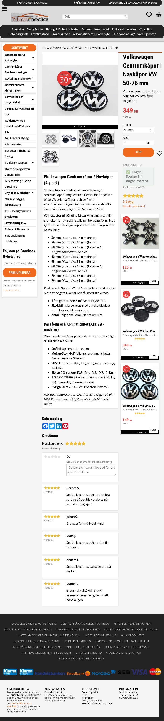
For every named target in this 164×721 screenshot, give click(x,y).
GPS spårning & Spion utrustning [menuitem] (18, 183)
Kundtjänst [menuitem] (101, 29)
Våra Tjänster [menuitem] (146, 33)
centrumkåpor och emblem (19, 705)
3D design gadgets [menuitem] (16, 162)
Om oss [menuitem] (86, 29)
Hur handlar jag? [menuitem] (123, 33)
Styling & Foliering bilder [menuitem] (62, 29)
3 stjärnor (52, 456)
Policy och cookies (92, 700)
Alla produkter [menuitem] (13, 144)
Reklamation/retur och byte (97, 703)
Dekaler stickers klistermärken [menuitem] (14, 87)
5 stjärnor (59, 456)
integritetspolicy (11, 290)
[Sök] (125, 16)
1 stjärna (45, 456)
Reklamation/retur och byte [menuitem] (91, 33)
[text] (142, 111)
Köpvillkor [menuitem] (145, 29)
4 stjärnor (55, 456)
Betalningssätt (90, 692)
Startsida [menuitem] (18, 29)
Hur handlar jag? (128, 695)
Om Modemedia (128, 692)
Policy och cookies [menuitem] (124, 29)
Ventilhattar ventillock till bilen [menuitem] (19, 111)
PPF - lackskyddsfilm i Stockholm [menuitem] (18, 213)
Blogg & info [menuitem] (34, 29)
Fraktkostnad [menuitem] (40, 33)
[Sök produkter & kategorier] (95, 17)
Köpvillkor (87, 697)
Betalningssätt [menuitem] (18, 33)
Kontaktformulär (53, 692)
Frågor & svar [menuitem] (61, 33)
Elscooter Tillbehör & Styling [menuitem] (17, 153)
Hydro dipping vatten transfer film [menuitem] (17, 171)
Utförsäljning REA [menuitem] (15, 223)
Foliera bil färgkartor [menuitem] (17, 229)
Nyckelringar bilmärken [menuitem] (18, 78)
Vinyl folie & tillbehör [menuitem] (17, 193)
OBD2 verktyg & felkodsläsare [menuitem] (15, 201)
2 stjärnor (49, 456)
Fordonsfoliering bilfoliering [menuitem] (15, 238)
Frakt (84, 695)
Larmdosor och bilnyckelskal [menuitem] (14, 99)
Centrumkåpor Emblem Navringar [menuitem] (16, 69)
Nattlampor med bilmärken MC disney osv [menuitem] (17, 126)
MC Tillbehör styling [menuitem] (16, 138)
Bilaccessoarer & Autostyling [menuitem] (15, 57)
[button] (150, 15)
